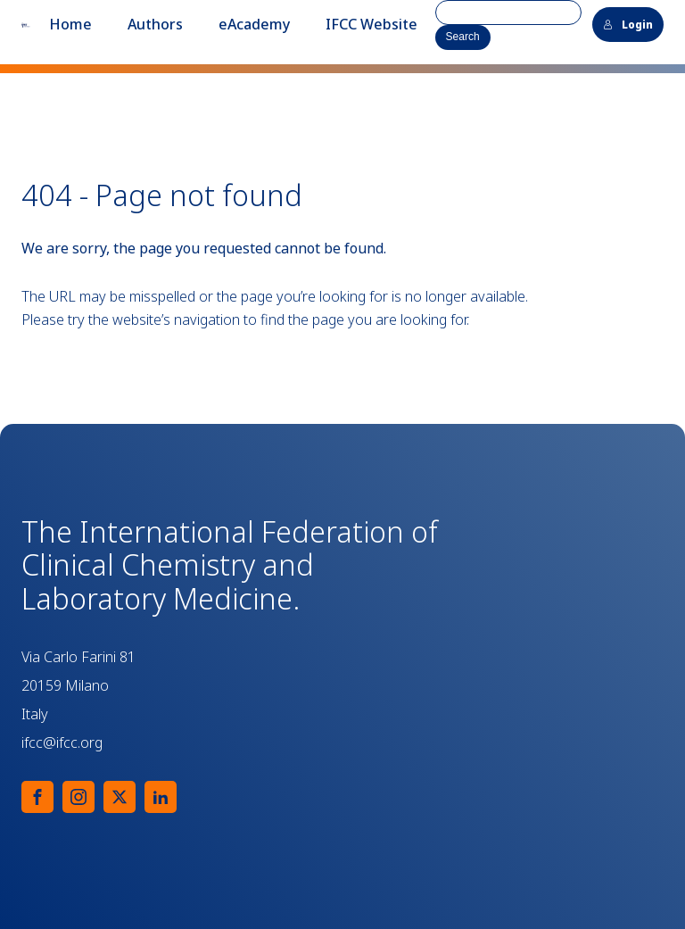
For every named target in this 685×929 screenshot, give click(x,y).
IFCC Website (371, 24)
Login (628, 24)
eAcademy (254, 24)
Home (70, 24)
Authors (155, 24)
